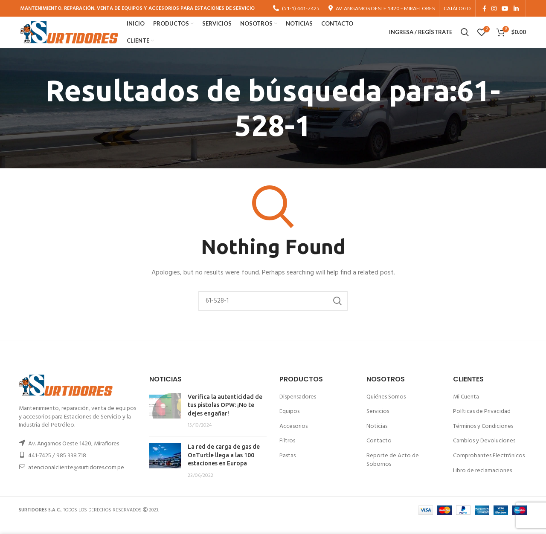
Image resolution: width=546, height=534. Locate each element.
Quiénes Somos (386, 407)
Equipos (289, 422)
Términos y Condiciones (483, 437)
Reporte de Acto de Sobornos (392, 471)
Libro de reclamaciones (482, 481)
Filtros (287, 451)
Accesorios (293, 437)
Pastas (287, 466)
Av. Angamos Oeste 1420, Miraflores (73, 454)
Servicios (377, 422)
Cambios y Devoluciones (484, 451)
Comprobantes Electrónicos (489, 466)
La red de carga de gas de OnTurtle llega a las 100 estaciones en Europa (224, 465)
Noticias (376, 437)
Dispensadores (297, 407)
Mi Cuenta (466, 407)
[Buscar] (273, 311)
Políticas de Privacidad (482, 422)
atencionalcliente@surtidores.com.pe (76, 478)
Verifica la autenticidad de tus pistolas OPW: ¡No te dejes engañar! (225, 415)
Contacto (379, 451)
